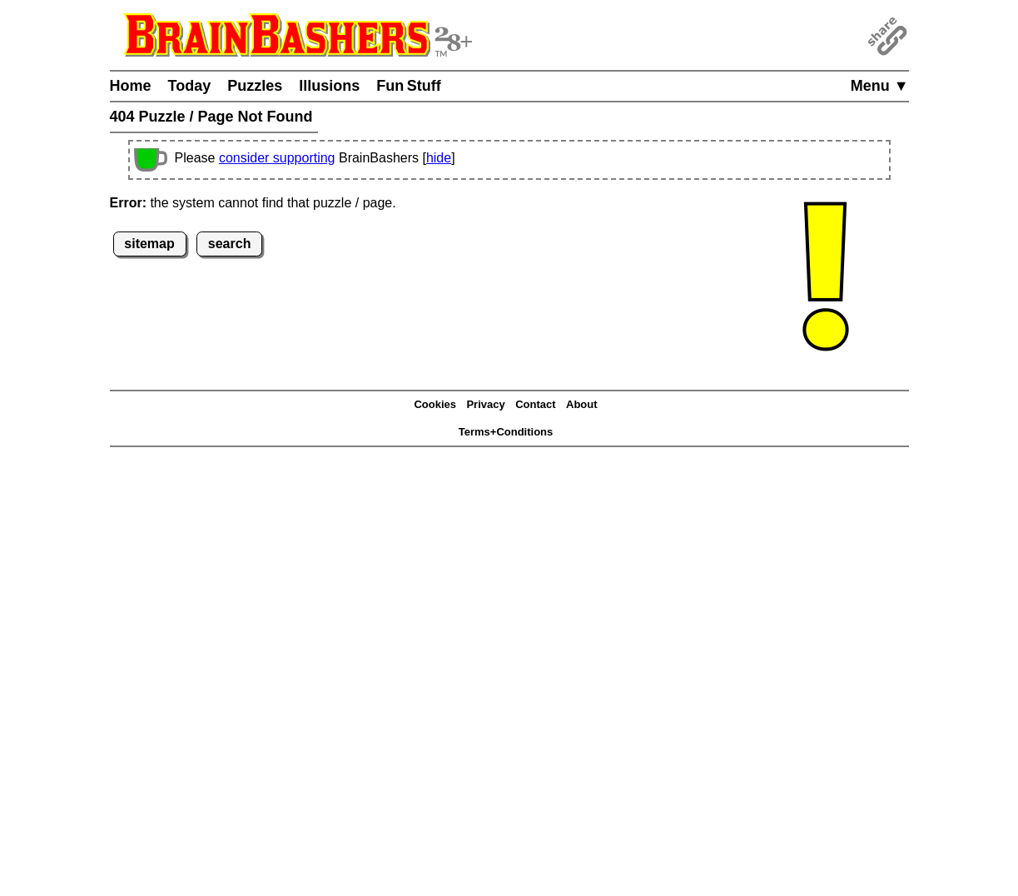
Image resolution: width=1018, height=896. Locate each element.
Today (189, 85)
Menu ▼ (880, 85)
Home (130, 85)
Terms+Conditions (506, 432)
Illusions (329, 85)
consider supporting (277, 158)
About (582, 404)
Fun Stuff (408, 85)
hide (438, 158)
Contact (535, 404)
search (229, 243)
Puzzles (254, 85)
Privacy (485, 404)
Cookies (435, 404)
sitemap (149, 243)
